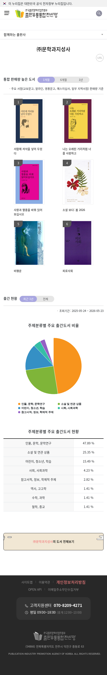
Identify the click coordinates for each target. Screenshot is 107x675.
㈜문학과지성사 (53, 49)
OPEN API (35, 589)
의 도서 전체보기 (53, 541)
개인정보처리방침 (71, 582)
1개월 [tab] (46, 80)
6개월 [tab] (63, 80)
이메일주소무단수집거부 (63, 589)
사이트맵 (27, 582)
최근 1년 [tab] (28, 299)
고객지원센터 (56, 605)
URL (99, 57)
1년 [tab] (81, 80)
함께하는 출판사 (15, 34)
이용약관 (44, 582)
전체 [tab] (45, 299)
